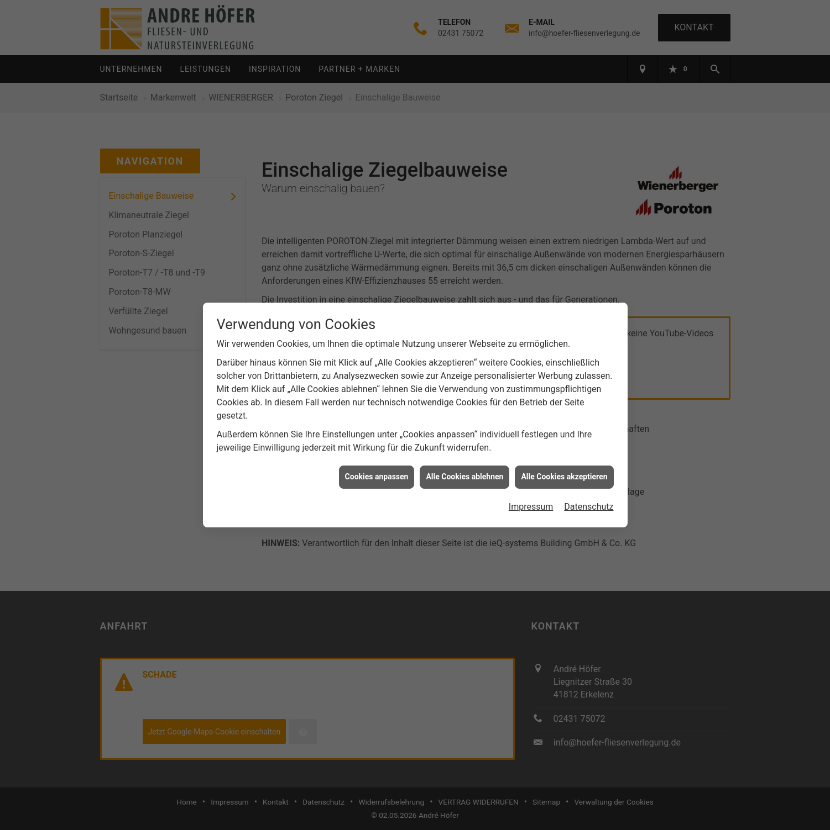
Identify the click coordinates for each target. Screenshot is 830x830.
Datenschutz (588, 498)
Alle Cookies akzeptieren (564, 468)
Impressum (531, 498)
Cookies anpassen (377, 468)
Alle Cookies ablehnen (464, 468)
